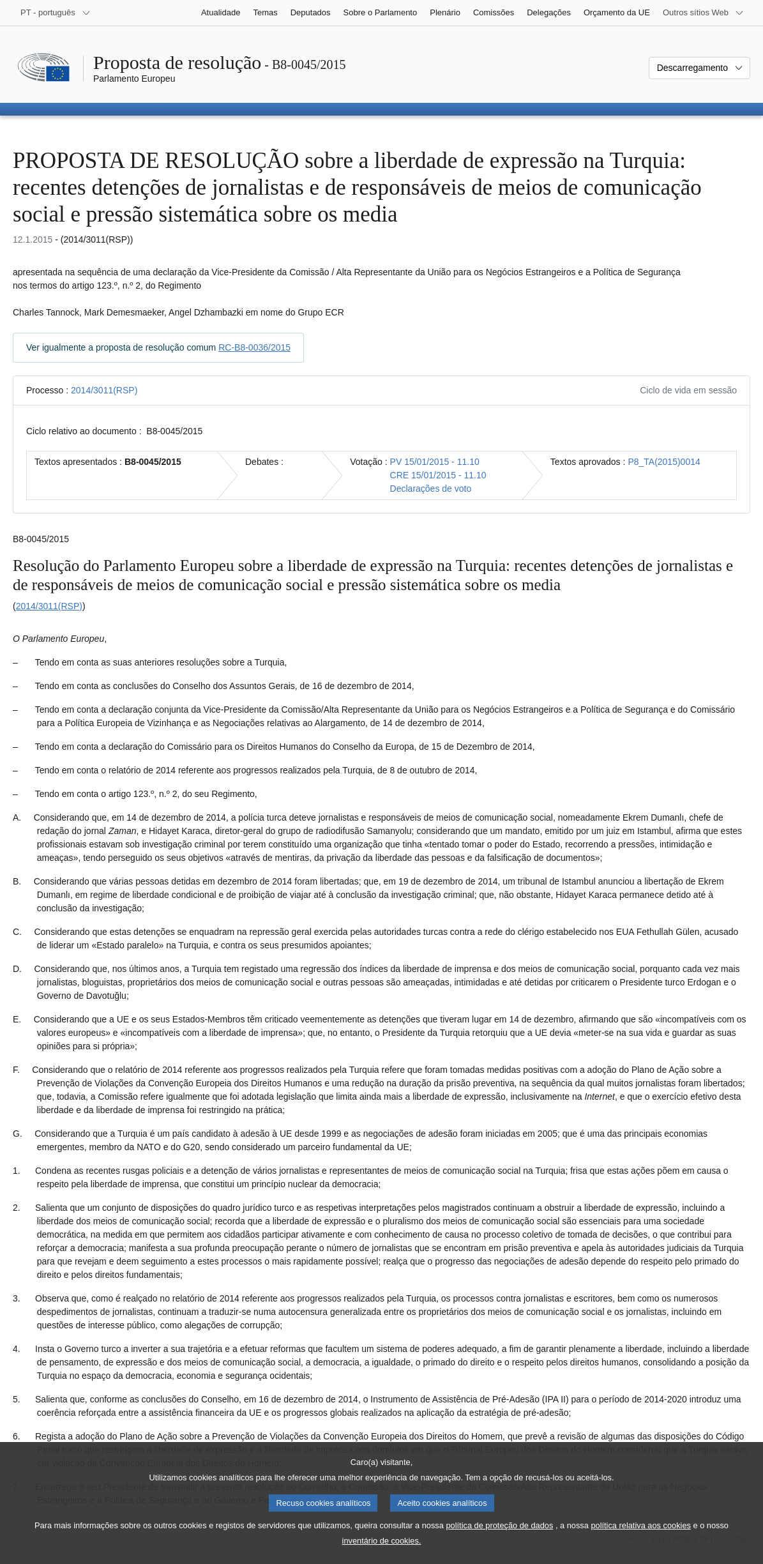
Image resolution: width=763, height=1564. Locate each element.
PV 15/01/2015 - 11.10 (435, 462)
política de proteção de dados (499, 1539)
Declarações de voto (431, 488)
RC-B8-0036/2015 (254, 347)
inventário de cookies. (381, 1555)
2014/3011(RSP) (104, 390)
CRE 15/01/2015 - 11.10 (438, 475)
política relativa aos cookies (641, 1539)
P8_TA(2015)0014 (664, 462)
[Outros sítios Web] (703, 13)
